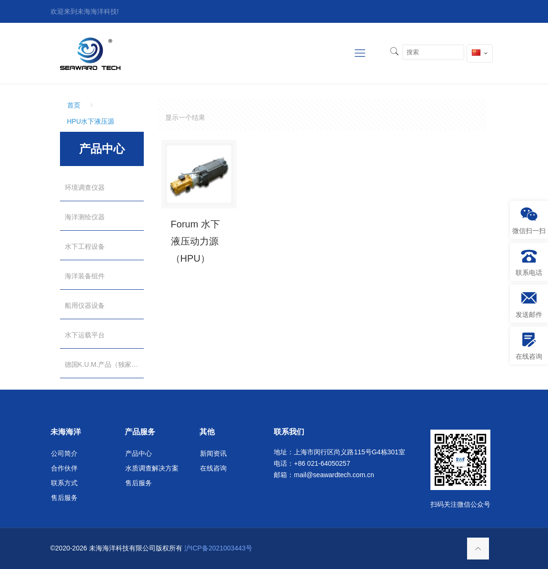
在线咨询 (213, 468)
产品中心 (138, 453)
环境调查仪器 (85, 187)
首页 (73, 105)
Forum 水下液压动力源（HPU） (195, 241)
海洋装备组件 (85, 276)
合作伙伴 (64, 468)
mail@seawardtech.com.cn (334, 475)
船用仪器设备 (85, 305)
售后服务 (64, 497)
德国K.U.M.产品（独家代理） (104, 364)
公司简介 (64, 453)
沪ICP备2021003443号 (218, 548)
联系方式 (64, 483)
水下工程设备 (85, 246)
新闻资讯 (213, 453)
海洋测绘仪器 (85, 217)
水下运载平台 (85, 335)
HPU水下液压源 (91, 121)
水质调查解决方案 (152, 468)
